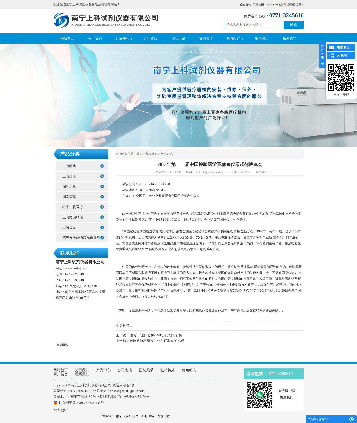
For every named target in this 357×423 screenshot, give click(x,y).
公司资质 (150, 38)
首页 (140, 153)
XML (275, 4)
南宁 (119, 416)
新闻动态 (234, 38)
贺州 (168, 416)
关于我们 (95, 38)
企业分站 (245, 4)
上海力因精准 (83, 217)
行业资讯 (167, 153)
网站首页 (67, 38)
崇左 (152, 416)
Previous (14, 96)
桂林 (127, 416)
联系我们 (289, 38)
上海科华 (83, 166)
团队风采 (178, 38)
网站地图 (258, 4)
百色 (160, 416)
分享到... (343, 55)
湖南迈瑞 (83, 196)
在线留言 (343, 47)
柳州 (135, 416)
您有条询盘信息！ (292, 4)
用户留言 (261, 38)
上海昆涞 (83, 176)
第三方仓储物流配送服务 (83, 237)
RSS (268, 4)
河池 (144, 416)
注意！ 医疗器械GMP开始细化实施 (156, 335)
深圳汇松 (83, 186)
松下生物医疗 (83, 207)
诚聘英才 (206, 38)
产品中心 (123, 38)
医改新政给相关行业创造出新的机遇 (157, 340)
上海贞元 (83, 227)
